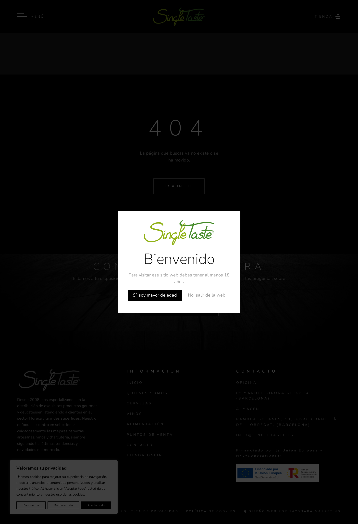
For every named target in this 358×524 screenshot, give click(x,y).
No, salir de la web (206, 295)
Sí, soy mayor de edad (155, 295)
